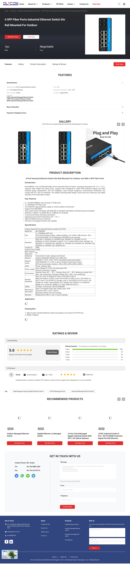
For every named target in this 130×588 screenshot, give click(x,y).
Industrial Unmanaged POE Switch (72, 535)
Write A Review (52, 352)
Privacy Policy (74, 557)
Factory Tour (44, 528)
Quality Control (45, 532)
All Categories (68, 540)
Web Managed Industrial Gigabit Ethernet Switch (28, 391)
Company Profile (45, 524)
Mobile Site (63, 557)
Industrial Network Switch (72, 524)
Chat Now (31, 37)
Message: (64, 462)
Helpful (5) (89, 375)
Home (7, 11)
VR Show (59, 4)
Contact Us (44, 535)
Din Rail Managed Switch (57, 391)
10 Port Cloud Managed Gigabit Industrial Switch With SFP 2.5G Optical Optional (80, 436)
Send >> (94, 548)
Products (13, 11)
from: (62, 485)
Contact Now (67, 507)
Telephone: (64, 496)
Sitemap (54, 557)
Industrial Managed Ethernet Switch (29, 11)
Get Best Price (13, 37)
